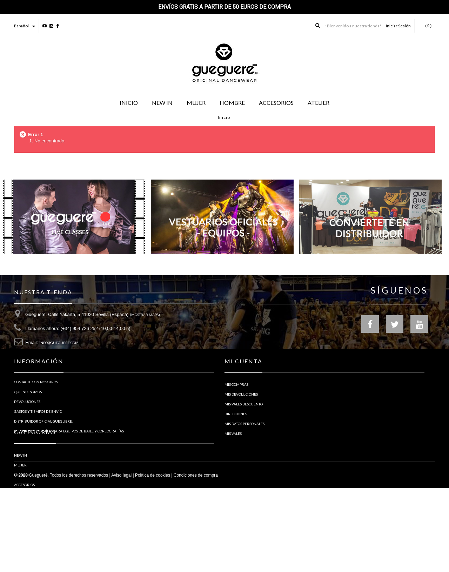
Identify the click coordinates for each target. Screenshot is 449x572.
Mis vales (233, 446)
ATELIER (20, 535)
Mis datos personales (244, 437)
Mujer (20, 506)
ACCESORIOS (24, 526)
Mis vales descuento (243, 417)
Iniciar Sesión (398, 25)
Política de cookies (152, 559)
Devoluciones (27, 417)
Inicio (224, 117)
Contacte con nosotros (36, 397)
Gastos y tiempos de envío (38, 427)
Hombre (22, 516)
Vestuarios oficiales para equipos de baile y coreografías (69, 446)
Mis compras (236, 397)
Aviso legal (121, 559)
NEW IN (20, 496)
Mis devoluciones (241, 407)
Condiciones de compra (196, 559)
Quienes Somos (28, 407)
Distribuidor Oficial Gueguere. (43, 437)
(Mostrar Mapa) (145, 317)
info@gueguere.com (59, 345)
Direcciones (235, 427)
